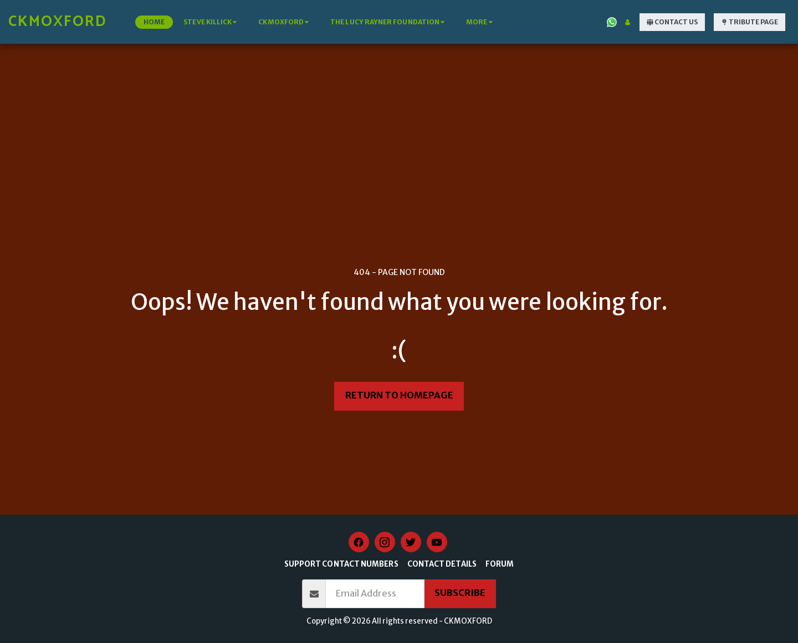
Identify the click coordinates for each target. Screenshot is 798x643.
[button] (211, 22)
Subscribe (459, 593)
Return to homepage (399, 395)
